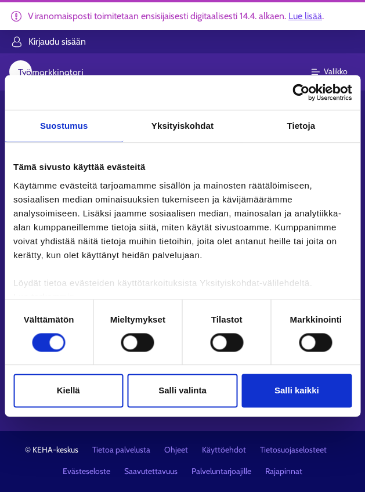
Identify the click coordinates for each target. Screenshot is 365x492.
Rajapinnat (283, 471)
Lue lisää (305, 15)
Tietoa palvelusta (121, 449)
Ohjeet (176, 449)
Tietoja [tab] (301, 126)
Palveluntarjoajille (221, 471)
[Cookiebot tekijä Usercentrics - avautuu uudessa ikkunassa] (301, 92)
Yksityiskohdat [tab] (182, 126)
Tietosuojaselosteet (293, 449)
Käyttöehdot (224, 449)
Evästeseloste (86, 471)
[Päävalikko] (336, 72)
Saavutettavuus (151, 471)
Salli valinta (182, 391)
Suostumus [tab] (64, 126)
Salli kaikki (296, 391)
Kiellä (68, 391)
